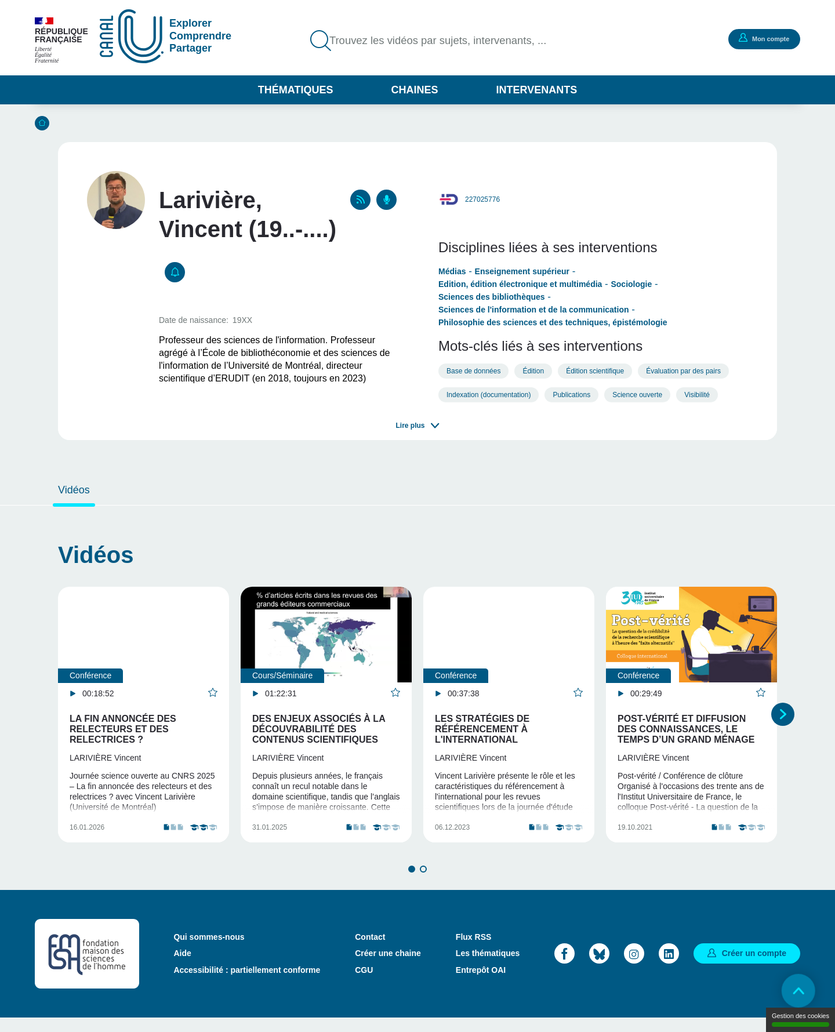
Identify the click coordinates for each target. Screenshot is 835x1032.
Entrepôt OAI (481, 984)
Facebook (564, 967)
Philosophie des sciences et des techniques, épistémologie (552, 322)
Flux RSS (473, 951)
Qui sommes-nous (208, 951)
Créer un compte (754, 967)
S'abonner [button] (175, 272)
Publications (571, 395)
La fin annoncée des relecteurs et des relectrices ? (123, 729)
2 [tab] (423, 883)
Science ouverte (637, 395)
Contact (370, 951)
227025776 (482, 199)
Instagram (634, 967)
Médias (452, 271)
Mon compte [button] (762, 38)
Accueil (42, 123)
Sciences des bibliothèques (491, 296)
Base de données (473, 371)
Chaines (414, 90)
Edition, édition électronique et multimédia (520, 284)
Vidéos (74, 490)
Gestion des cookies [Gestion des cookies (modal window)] (800, 1019)
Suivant (782, 721)
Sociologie (631, 284)
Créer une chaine (388, 967)
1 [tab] (411, 883)
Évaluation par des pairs (683, 371)
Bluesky (599, 967)
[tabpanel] (143, 721)
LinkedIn (669, 967)
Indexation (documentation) (488, 395)
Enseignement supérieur (522, 271)
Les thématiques (488, 967)
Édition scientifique (595, 371)
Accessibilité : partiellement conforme (246, 984)
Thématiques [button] (295, 90)
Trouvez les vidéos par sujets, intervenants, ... (446, 40)
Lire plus (409, 425)
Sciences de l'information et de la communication (533, 309)
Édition (533, 371)
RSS (360, 200)
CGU (364, 984)
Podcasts (386, 200)
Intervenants (537, 90)
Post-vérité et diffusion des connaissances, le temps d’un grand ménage (686, 729)
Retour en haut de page (794, 991)
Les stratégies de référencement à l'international (482, 729)
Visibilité (697, 395)
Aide (182, 967)
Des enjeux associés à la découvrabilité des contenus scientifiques (318, 729)
